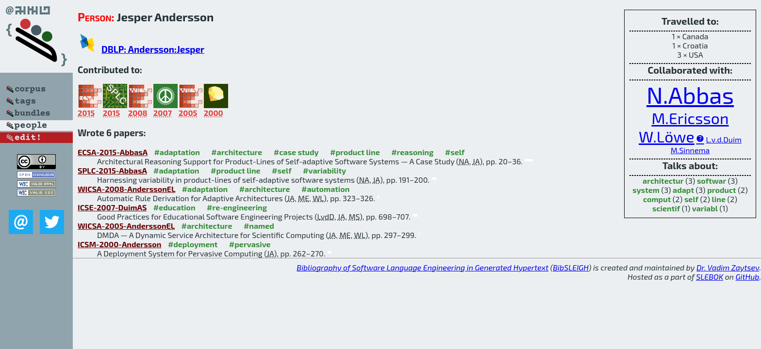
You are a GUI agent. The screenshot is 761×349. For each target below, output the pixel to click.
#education (174, 207)
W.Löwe (667, 136)
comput (657, 199)
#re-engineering (237, 207)
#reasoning (412, 152)
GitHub (748, 276)
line (719, 199)
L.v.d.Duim (724, 139)
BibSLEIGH (570, 267)
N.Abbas (690, 94)
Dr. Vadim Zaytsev (727, 267)
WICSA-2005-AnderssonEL (126, 225)
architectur (663, 180)
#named (259, 225)
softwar (711, 180)
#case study (296, 152)
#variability (324, 170)
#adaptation (177, 152)
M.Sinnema (690, 150)
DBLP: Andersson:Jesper (152, 49)
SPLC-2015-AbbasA (112, 170)
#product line (355, 152)
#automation (325, 188)
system (646, 189)
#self (455, 152)
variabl (705, 208)
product (721, 189)
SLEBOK (709, 276)
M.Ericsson (689, 118)
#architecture (236, 152)
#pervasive (250, 244)
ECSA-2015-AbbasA (113, 152)
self (691, 199)
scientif (666, 208)
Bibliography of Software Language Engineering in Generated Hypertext (422, 267)
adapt (683, 189)
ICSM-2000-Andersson (119, 244)
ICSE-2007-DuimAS (112, 207)
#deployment (192, 244)
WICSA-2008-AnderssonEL (126, 188)
